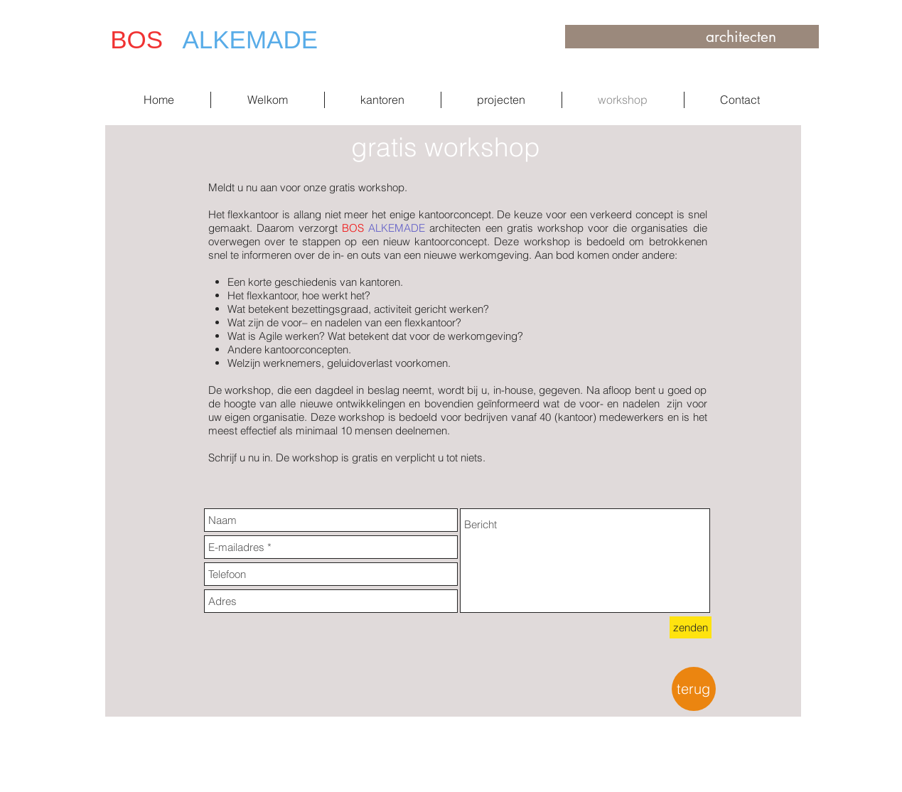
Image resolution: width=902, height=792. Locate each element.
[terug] (694, 689)
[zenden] (691, 627)
